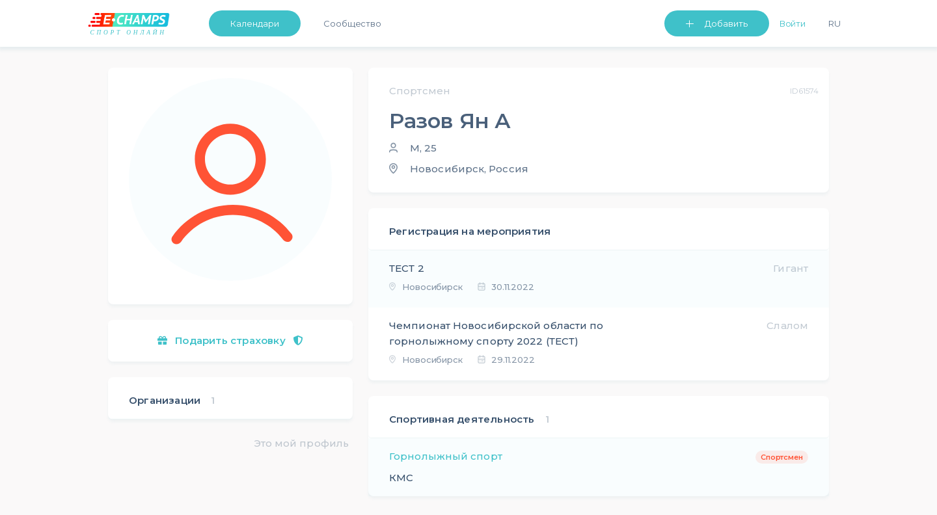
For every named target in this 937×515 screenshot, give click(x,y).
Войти (793, 23)
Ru (834, 23)
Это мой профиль (301, 443)
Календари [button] (254, 23)
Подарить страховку (230, 340)
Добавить (726, 23)
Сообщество (352, 23)
